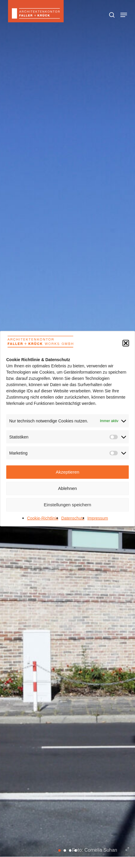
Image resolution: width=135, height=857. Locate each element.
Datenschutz (72, 518)
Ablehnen (67, 488)
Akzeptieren (67, 471)
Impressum (97, 518)
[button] (126, 343)
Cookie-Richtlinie (42, 518)
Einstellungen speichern (67, 504)
